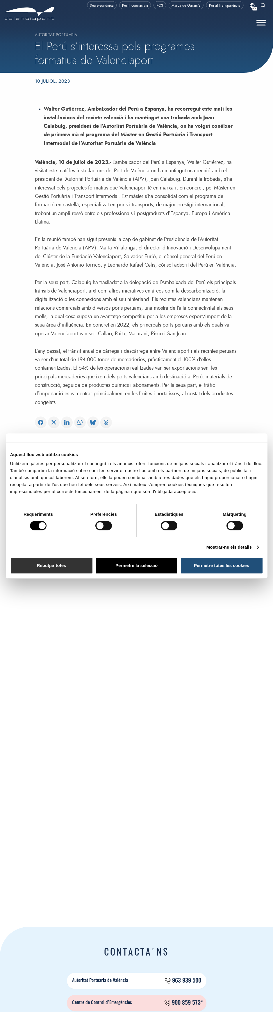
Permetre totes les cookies (221, 565)
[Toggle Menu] (261, 23)
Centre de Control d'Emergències (137, 1003)
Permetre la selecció (136, 565)
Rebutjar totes (51, 565)
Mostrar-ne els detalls (229, 547)
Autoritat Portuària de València (136, 981)
